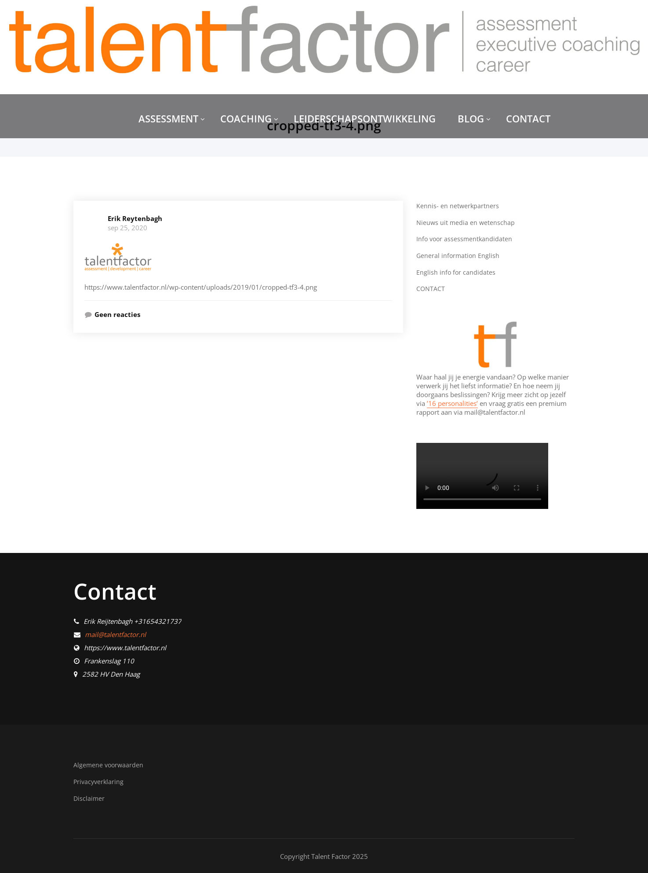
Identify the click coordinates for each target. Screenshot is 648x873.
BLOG (474, 118)
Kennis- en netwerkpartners (458, 205)
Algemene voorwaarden (109, 764)
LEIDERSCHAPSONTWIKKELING (365, 118)
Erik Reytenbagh (135, 218)
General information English (458, 254)
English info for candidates (456, 271)
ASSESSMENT (171, 118)
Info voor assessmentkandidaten (465, 238)
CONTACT (528, 118)
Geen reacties (117, 314)
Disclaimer (89, 797)
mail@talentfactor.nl (115, 634)
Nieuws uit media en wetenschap (466, 221)
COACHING (249, 118)
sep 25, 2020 (127, 227)
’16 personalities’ (452, 402)
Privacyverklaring (99, 780)
